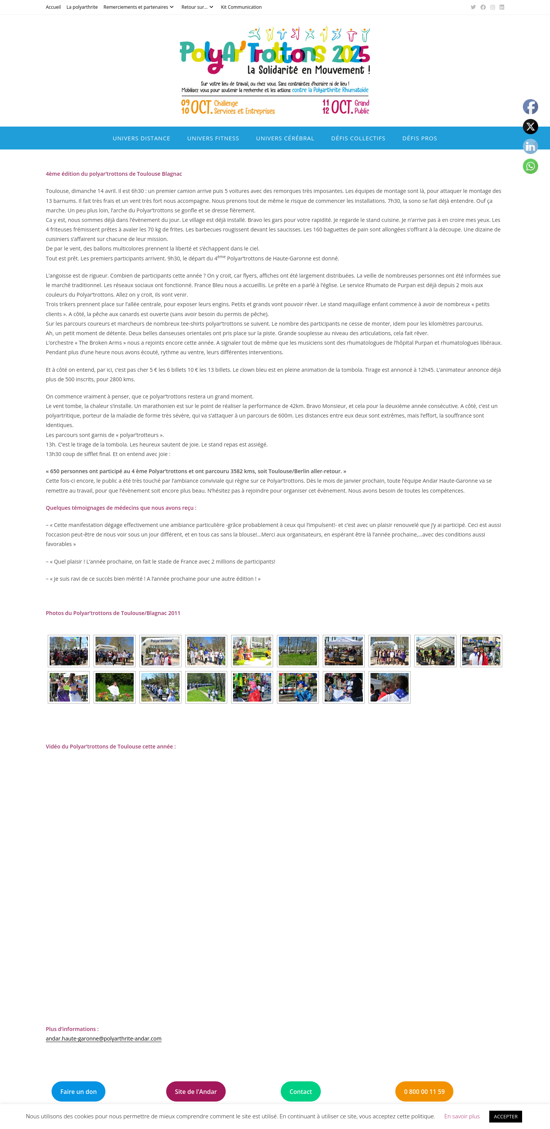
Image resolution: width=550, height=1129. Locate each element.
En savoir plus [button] (462, 1116)
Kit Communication (241, 7)
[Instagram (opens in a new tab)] (492, 7)
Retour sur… (198, 7)
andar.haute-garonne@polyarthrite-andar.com (104, 1038)
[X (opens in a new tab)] (473, 7)
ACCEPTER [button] (506, 1116)
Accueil (53, 7)
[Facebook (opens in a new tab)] (483, 7)
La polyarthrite (82, 7)
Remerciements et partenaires (140, 7)
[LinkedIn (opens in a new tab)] (500, 7)
